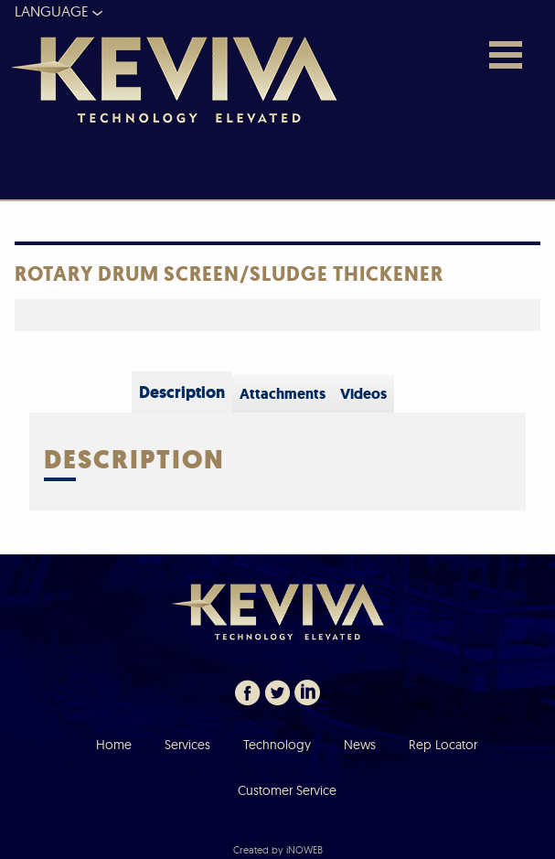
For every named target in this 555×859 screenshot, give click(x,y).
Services (187, 744)
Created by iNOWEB (278, 849)
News (360, 744)
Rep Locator (443, 744)
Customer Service (287, 790)
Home (114, 744)
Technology (277, 744)
